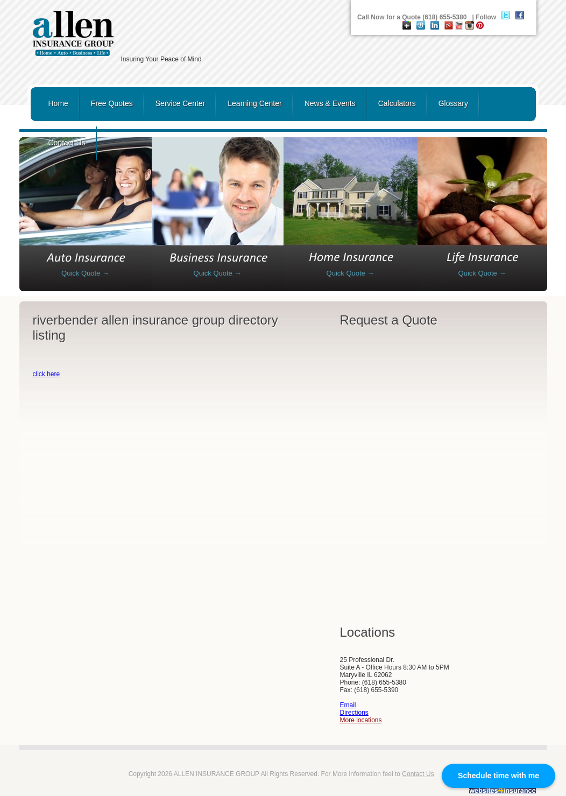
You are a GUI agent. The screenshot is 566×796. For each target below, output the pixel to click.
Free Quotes (112, 103)
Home (58, 103)
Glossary (453, 103)
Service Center (180, 103)
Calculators (397, 103)
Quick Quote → (85, 273)
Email (348, 705)
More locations (361, 720)
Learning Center (254, 103)
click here (46, 374)
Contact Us (67, 142)
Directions (354, 712)
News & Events (330, 103)
